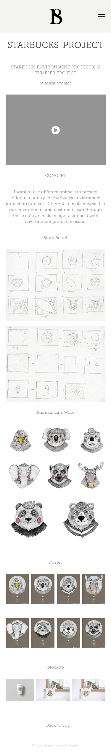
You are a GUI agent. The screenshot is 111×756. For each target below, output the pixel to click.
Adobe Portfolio (66, 746)
